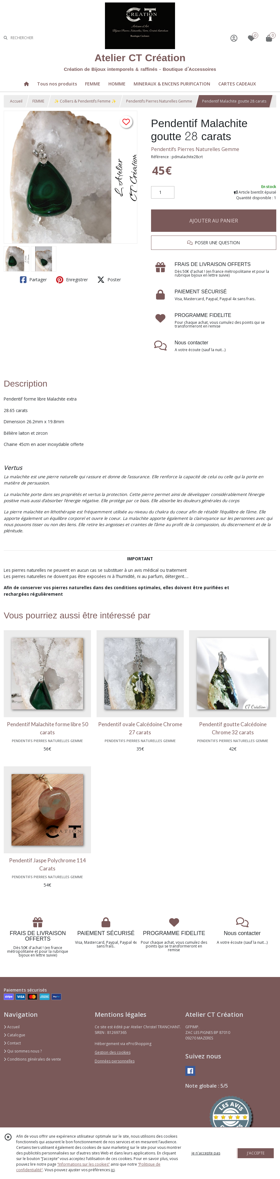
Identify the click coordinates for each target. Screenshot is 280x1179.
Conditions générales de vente (32, 1059)
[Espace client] (233, 38)
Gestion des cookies (113, 1052)
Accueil (16, 101)
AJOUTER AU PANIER (213, 220)
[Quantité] (162, 192)
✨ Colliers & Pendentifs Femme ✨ (85, 101)
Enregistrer (72, 279)
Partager (33, 279)
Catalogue (14, 1035)
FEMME (38, 101)
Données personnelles (115, 1061)
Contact (12, 1043)
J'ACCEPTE (255, 1153)
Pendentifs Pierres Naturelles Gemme (159, 101)
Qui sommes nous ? (23, 1051)
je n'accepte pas (206, 1153)
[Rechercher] (5, 38)
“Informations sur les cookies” (83, 1164)
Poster (109, 279)
